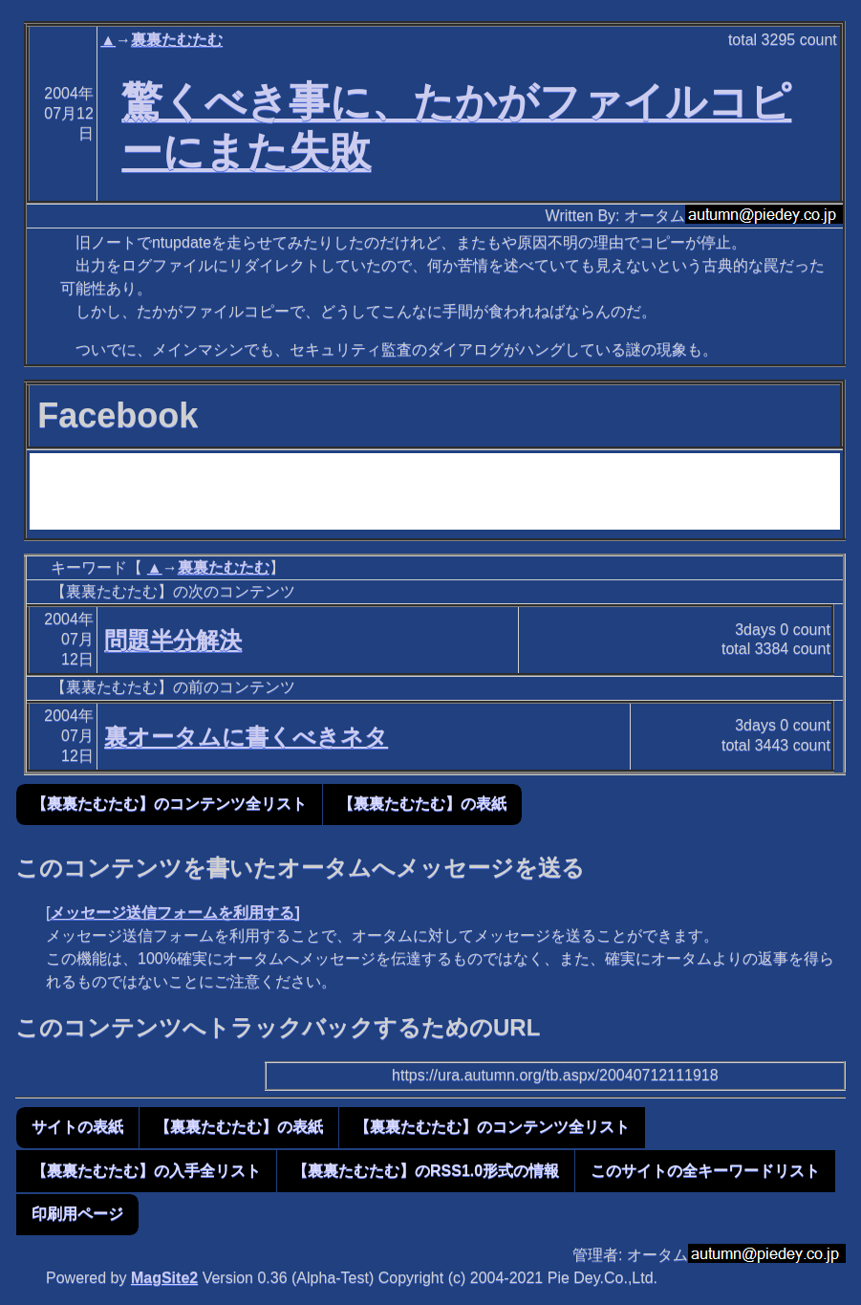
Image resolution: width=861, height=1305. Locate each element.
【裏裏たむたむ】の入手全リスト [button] (146, 1171)
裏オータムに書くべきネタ (246, 737)
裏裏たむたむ (177, 40)
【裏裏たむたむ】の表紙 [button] (422, 803)
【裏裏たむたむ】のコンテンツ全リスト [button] (169, 803)
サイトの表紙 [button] (77, 1127)
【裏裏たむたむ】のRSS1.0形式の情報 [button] (425, 1171)
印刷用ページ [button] (77, 1214)
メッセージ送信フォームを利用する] (174, 912)
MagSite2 (164, 1278)
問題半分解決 (173, 640)
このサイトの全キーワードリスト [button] (705, 1171)
